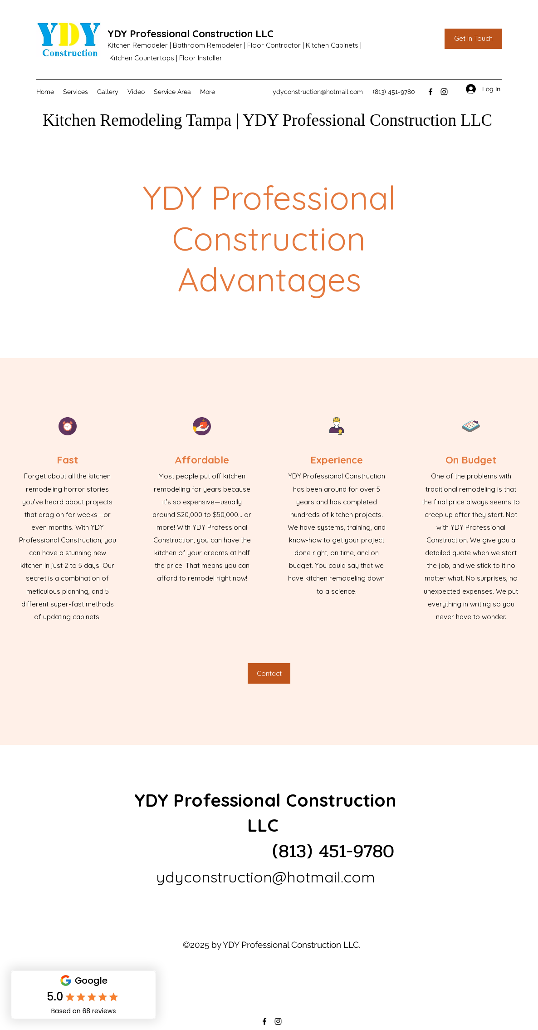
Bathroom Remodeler (207, 45)
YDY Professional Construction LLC (191, 33)
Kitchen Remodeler (138, 45)
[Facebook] (430, 91)
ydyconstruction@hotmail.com (318, 91)
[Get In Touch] (473, 39)
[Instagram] (444, 91)
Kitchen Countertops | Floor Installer (165, 58)
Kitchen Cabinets (332, 45)
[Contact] (269, 673)
